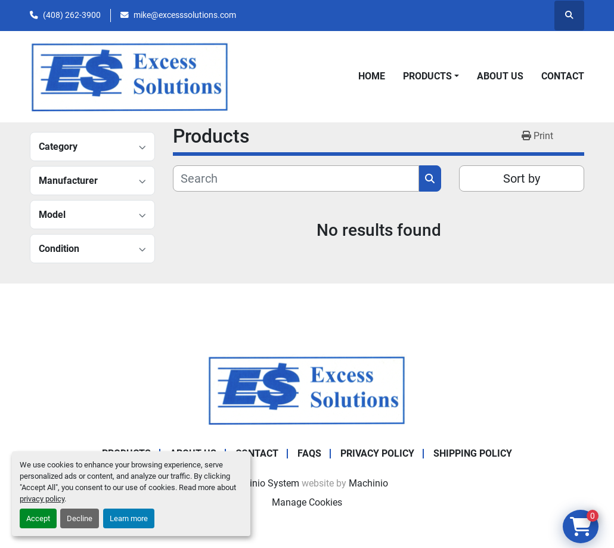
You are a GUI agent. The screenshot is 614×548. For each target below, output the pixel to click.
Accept (38, 518)
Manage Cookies (307, 502)
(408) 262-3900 (72, 15)
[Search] (296, 178)
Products (427, 76)
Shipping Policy (472, 453)
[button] (431, 76)
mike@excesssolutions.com (185, 15)
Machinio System (262, 483)
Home (371, 76)
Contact (562, 76)
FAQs (309, 453)
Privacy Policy (377, 453)
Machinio (368, 483)
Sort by (521, 178)
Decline (79, 518)
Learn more (129, 518)
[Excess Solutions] (307, 389)
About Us (500, 76)
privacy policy (42, 498)
